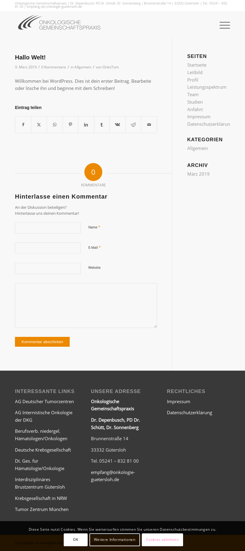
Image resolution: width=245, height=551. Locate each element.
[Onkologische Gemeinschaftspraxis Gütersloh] (60, 24)
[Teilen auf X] (39, 124)
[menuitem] (222, 24)
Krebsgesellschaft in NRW (41, 498)
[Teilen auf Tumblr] (102, 124)
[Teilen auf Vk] (117, 124)
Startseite (196, 65)
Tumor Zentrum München (42, 509)
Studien (195, 102)
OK (75, 539)
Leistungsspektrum (206, 87)
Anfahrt (195, 109)
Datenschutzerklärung (209, 124)
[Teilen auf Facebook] (23, 124)
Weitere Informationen (115, 539)
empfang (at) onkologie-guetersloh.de (54, 6)
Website (94, 267)
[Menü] (222, 24)
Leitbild (195, 72)
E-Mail (94, 247)
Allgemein (82, 67)
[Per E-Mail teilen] (149, 124)
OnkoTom (111, 67)
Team (193, 94)
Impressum (199, 116)
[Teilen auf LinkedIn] (86, 124)
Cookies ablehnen (162, 539)
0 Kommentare (53, 67)
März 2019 (198, 174)
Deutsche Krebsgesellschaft (43, 450)
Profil (192, 80)
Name (94, 227)
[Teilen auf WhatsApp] (55, 124)
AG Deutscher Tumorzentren (44, 401)
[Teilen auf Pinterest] (70, 124)
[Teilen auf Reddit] (133, 124)
